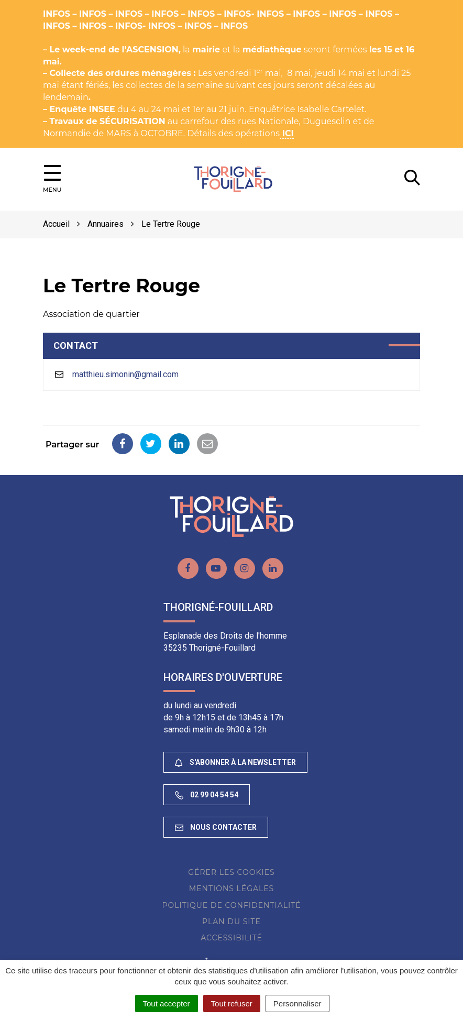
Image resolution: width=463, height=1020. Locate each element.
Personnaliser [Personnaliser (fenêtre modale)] (297, 1003)
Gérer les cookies (231, 872)
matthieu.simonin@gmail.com (125, 374)
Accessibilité (231, 937)
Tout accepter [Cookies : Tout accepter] (166, 1003)
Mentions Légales (231, 888)
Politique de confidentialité (231, 905)
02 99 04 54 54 (206, 795)
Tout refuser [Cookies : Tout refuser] (231, 1003)
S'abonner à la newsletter (235, 762)
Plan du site (231, 921)
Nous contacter (216, 827)
